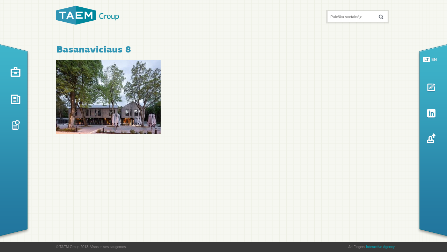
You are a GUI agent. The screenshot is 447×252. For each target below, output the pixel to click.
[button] (381, 16)
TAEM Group (87, 15)
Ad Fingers (371, 247)
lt (426, 59)
